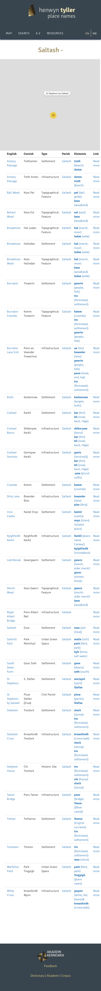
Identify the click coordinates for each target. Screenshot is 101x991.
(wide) (81, 236)
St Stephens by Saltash (57, 93)
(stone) (81, 859)
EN (87, 33)
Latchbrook (14, 560)
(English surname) (80, 823)
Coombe (12, 485)
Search (23, 33)
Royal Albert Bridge (11, 616)
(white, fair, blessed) (81, 895)
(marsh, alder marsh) (82, 564)
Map (9, 33)
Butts (10, 397)
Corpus (66, 976)
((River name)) (78, 807)
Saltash (66, 161)
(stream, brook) (79, 577)
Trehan (11, 819)
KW (95, 33)
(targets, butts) (81, 401)
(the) (79, 348)
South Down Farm (10, 667)
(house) (81, 779)
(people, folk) (79, 288)
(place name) (79, 879)
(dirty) (80, 504)
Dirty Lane (13, 496)
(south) (81, 672)
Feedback (50, 966)
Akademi (53, 976)
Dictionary (38, 976)
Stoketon (12, 710)
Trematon (13, 847)
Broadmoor (14, 228)
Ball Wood (13, 193)
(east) (80, 212)
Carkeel (12, 413)
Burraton (12, 283)
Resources (55, 33)
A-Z (38, 33)
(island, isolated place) (82, 525)
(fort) (79, 413)
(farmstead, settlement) (81, 300)
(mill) (81, 639)
